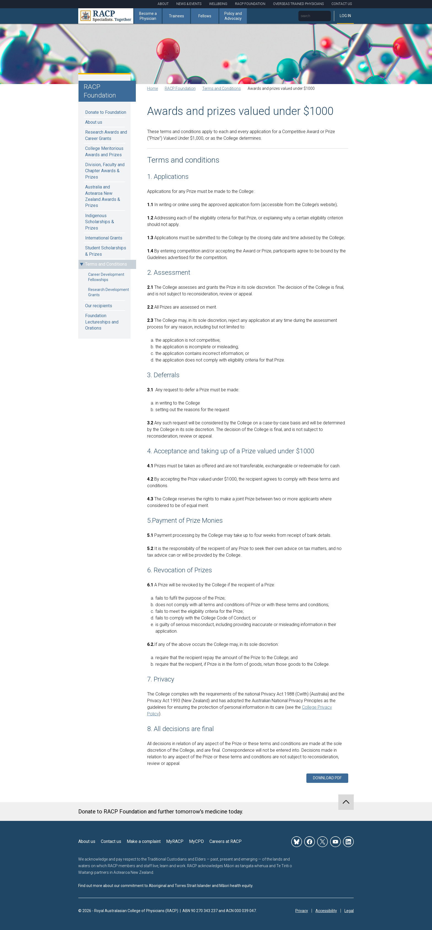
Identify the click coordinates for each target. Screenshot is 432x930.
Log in (345, 16)
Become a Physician (148, 16)
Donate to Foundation (105, 112)
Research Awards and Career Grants (106, 135)
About (163, 4)
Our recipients (98, 305)
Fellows (204, 16)
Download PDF (327, 778)
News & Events (188, 4)
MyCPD (196, 841)
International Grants (103, 238)
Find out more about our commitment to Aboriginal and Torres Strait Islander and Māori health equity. (165, 885)
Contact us (111, 841)
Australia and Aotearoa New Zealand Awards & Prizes (102, 196)
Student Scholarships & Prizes (105, 251)
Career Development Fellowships (106, 277)
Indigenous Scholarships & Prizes (99, 222)
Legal (349, 911)
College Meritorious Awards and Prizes (104, 151)
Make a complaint (144, 841)
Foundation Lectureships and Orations (101, 322)
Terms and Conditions (106, 264)
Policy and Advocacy (233, 16)
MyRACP (174, 841)
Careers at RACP (225, 841)
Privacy (301, 911)
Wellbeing (218, 4)
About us (93, 122)
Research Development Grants (108, 292)
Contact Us (341, 4)
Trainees (176, 16)
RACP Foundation (250, 4)
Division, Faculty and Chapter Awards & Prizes (105, 171)
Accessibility (326, 911)
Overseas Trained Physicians (298, 4)
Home (152, 88)
